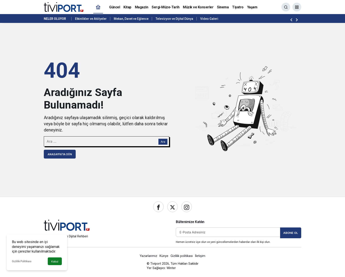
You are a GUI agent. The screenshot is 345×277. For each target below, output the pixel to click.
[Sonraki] (296, 19)
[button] (296, 7)
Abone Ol (290, 233)
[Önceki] (291, 19)
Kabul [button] (54, 261)
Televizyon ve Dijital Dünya (174, 18)
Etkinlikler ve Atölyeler (91, 18)
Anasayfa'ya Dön (60, 154)
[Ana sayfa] (98, 7)
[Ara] (285, 7)
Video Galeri (209, 18)
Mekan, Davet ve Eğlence (131, 18)
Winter (171, 268)
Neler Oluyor (55, 18)
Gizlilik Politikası (21, 261)
